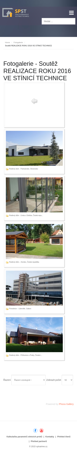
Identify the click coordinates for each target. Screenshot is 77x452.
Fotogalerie (18, 42)
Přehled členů (63, 437)
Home (7, 42)
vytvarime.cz (41, 446)
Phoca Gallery (66, 404)
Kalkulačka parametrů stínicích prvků (24, 437)
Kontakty (49, 437)
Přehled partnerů (39, 441)
